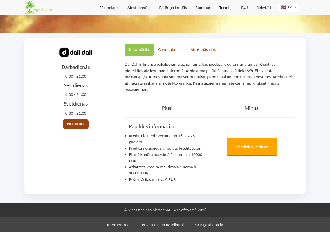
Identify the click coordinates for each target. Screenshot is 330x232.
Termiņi (225, 7)
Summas (203, 7)
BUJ (244, 7)
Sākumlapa (109, 7)
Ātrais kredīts (139, 7)
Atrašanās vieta (203, 49)
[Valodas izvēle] (288, 7)
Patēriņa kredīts (173, 7)
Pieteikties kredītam (252, 146)
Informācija (139, 49)
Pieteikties (75, 124)
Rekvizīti (264, 7)
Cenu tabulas (169, 49)
